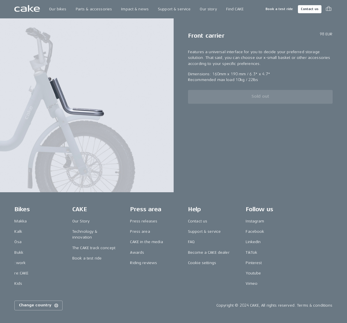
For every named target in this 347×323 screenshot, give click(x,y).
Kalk (18, 231)
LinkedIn (253, 242)
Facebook (255, 231)
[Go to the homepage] (27, 9)
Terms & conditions (315, 305)
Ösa (17, 242)
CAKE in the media (146, 242)
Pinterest (254, 263)
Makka (20, 221)
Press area (140, 231)
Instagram (255, 221)
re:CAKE (21, 273)
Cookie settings (202, 263)
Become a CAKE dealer (209, 252)
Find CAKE (235, 9)
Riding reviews (143, 263)
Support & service (174, 9)
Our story (208, 9)
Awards (137, 252)
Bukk (18, 252)
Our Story (81, 221)
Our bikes (57, 9)
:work (20, 263)
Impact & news (135, 9)
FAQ (191, 242)
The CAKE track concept (93, 248)
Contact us (310, 9)
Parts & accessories (94, 9)
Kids (18, 283)
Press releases (143, 221)
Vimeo (251, 283)
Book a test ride (279, 9)
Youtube (253, 273)
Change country (39, 305)
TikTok (251, 252)
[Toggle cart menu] (329, 9)
